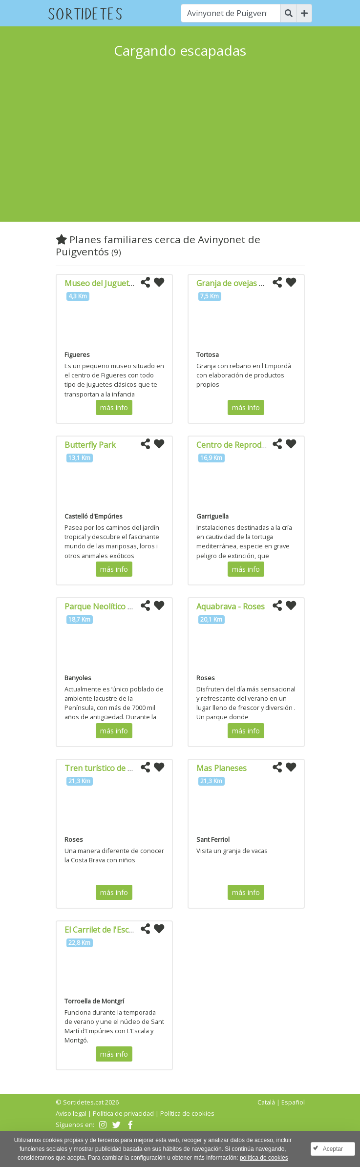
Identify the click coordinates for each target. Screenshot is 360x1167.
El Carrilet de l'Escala (101, 929)
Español (293, 1102)
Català (266, 1102)
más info (114, 407)
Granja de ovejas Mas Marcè (247, 283)
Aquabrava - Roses (230, 606)
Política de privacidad (123, 1113)
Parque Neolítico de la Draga (116, 606)
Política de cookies (187, 1113)
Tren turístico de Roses (106, 768)
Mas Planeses (221, 768)
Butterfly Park (90, 444)
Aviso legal (71, 1113)
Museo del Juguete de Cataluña (121, 283)
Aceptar (333, 1149)
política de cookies (264, 1157)
